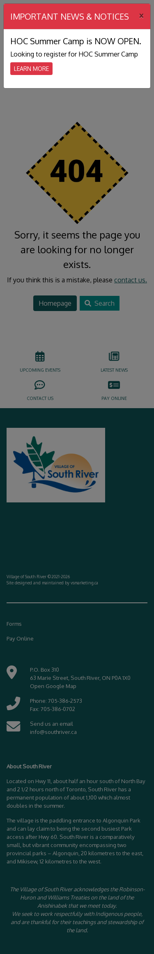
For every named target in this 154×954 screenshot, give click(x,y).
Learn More (31, 68)
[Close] (141, 15)
